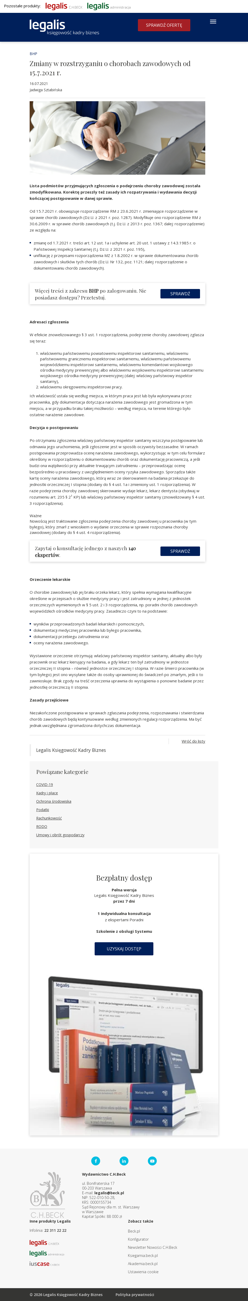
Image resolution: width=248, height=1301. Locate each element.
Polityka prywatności (135, 1294)
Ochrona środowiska (53, 801)
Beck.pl (134, 1231)
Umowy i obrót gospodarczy (60, 834)
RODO (41, 826)
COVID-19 (44, 784)
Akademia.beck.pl (143, 1263)
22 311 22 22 (55, 1230)
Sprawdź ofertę (164, 25)
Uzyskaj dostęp (124, 949)
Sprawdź (180, 294)
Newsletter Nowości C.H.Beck (152, 1247)
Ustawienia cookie (143, 1271)
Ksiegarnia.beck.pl (143, 1255)
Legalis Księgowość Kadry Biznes (71, 750)
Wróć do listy (193, 741)
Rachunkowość (49, 818)
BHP (33, 53)
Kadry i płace (47, 792)
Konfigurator (138, 1239)
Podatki (42, 809)
